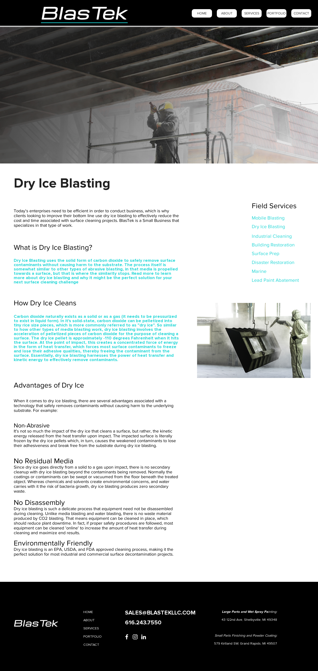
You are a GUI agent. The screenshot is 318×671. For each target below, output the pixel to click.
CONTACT (91, 644)
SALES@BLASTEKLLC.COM (160, 613)
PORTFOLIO (92, 636)
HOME (88, 612)
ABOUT (89, 620)
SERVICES (91, 628)
